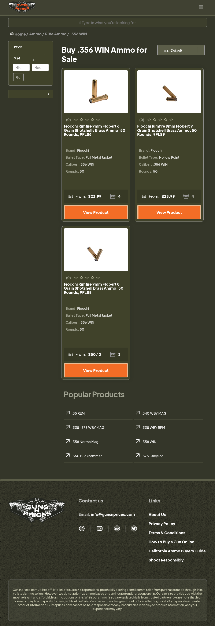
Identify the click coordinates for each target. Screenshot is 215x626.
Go (18, 77)
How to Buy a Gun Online (171, 541)
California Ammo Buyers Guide (177, 550)
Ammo (35, 33)
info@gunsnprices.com (113, 514)
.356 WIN (78, 33)
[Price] (24, 58)
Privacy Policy (162, 523)
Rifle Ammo (56, 33)
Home (18, 33)
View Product (96, 212)
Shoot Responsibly (166, 559)
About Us (157, 514)
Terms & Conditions (167, 532)
